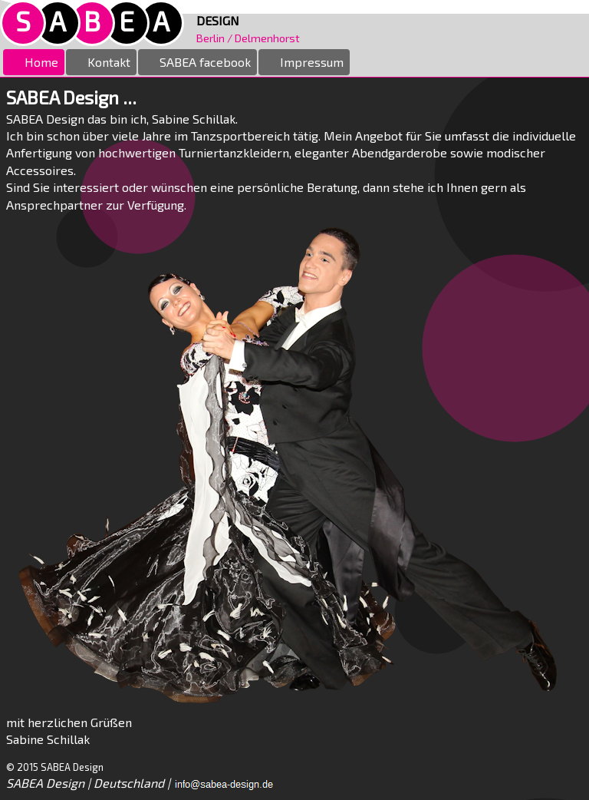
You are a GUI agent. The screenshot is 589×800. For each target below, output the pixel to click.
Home (33, 62)
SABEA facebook (197, 62)
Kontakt (101, 62)
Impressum (304, 62)
